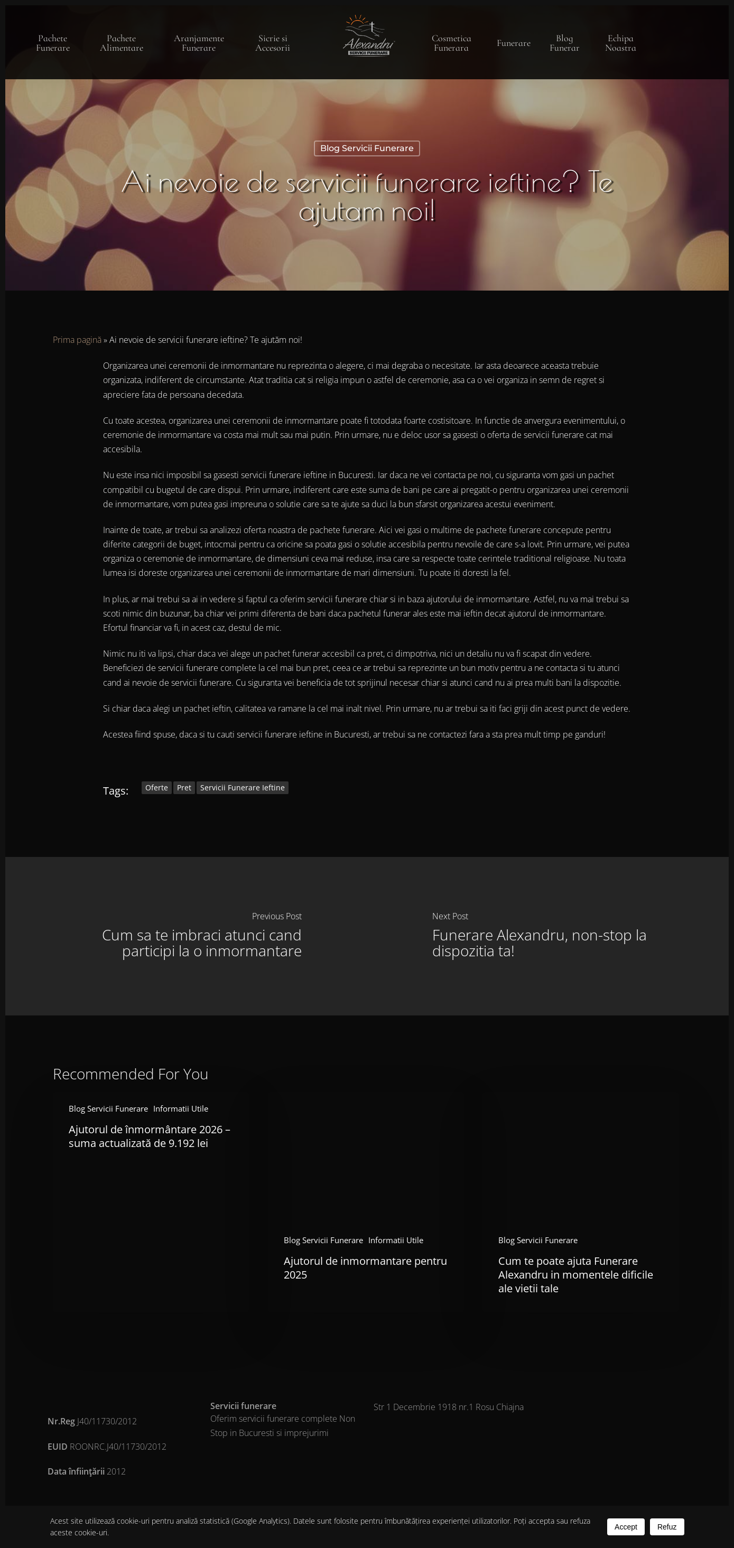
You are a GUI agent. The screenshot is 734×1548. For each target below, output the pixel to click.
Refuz (667, 1527)
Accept (626, 1527)
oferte (156, 787)
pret (184, 787)
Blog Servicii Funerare (367, 148)
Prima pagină (77, 340)
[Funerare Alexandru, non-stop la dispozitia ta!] (548, 936)
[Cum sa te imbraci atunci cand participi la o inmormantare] (186, 936)
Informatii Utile (180, 1108)
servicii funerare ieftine (242, 787)
